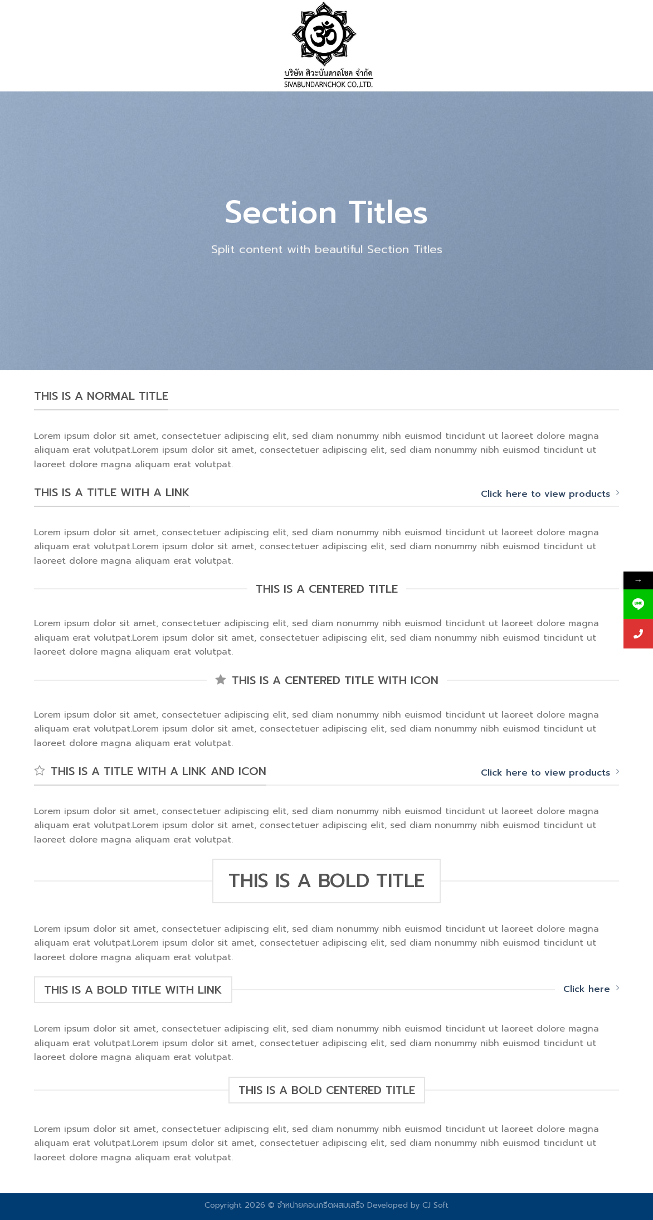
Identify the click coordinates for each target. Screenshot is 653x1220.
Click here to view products (550, 494)
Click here (591, 989)
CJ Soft (435, 1205)
